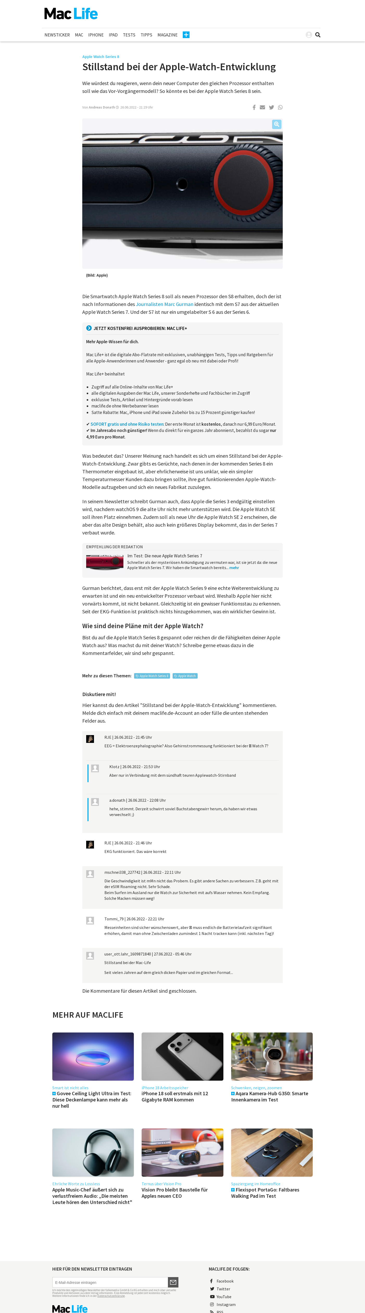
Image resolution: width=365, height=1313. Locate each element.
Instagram (223, 1304)
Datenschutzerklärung (111, 1296)
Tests (129, 35)
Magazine (168, 35)
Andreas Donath (102, 107)
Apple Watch (187, 676)
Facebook (222, 1281)
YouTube (220, 1296)
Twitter (220, 1288)
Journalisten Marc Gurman (164, 304)
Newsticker (57, 35)
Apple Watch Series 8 (154, 676)
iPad (113, 35)
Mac (79, 35)
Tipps (146, 35)
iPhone (96, 35)
